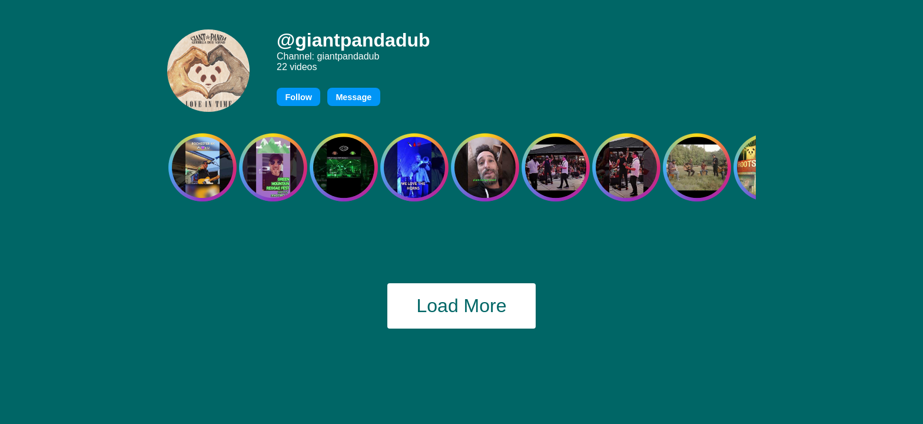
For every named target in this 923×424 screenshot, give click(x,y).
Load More (462, 305)
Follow (298, 97)
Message (353, 97)
